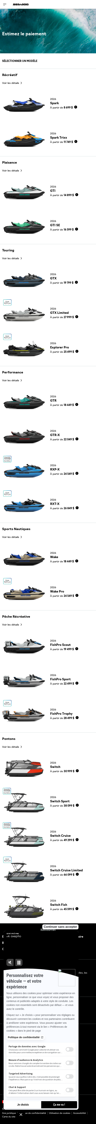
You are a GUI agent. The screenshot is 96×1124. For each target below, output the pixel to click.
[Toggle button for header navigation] (5, 4)
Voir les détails (11, 83)
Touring (8, 250)
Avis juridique (9, 1113)
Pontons (8, 739)
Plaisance (9, 162)
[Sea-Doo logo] (21, 4)
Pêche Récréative (16, 617)
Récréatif (9, 75)
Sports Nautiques (16, 529)
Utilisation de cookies (59, 1113)
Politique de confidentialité (32, 1113)
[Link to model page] (48, 104)
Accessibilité (79, 1113)
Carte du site (8, 1117)
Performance (12, 372)
